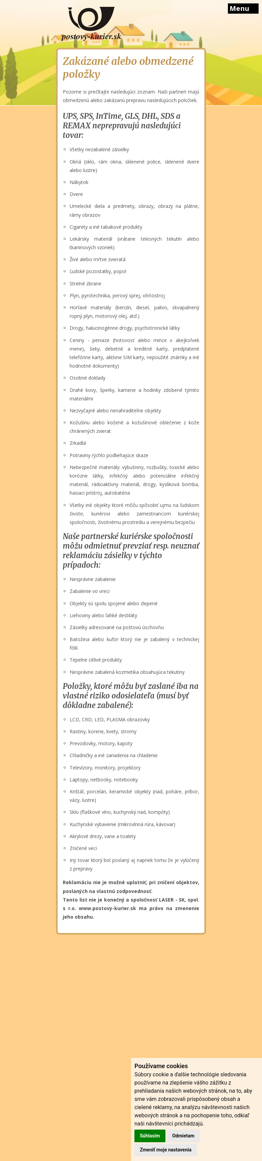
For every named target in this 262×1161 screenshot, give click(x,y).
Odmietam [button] (183, 1135)
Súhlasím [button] (150, 1135)
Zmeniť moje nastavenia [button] (165, 1149)
